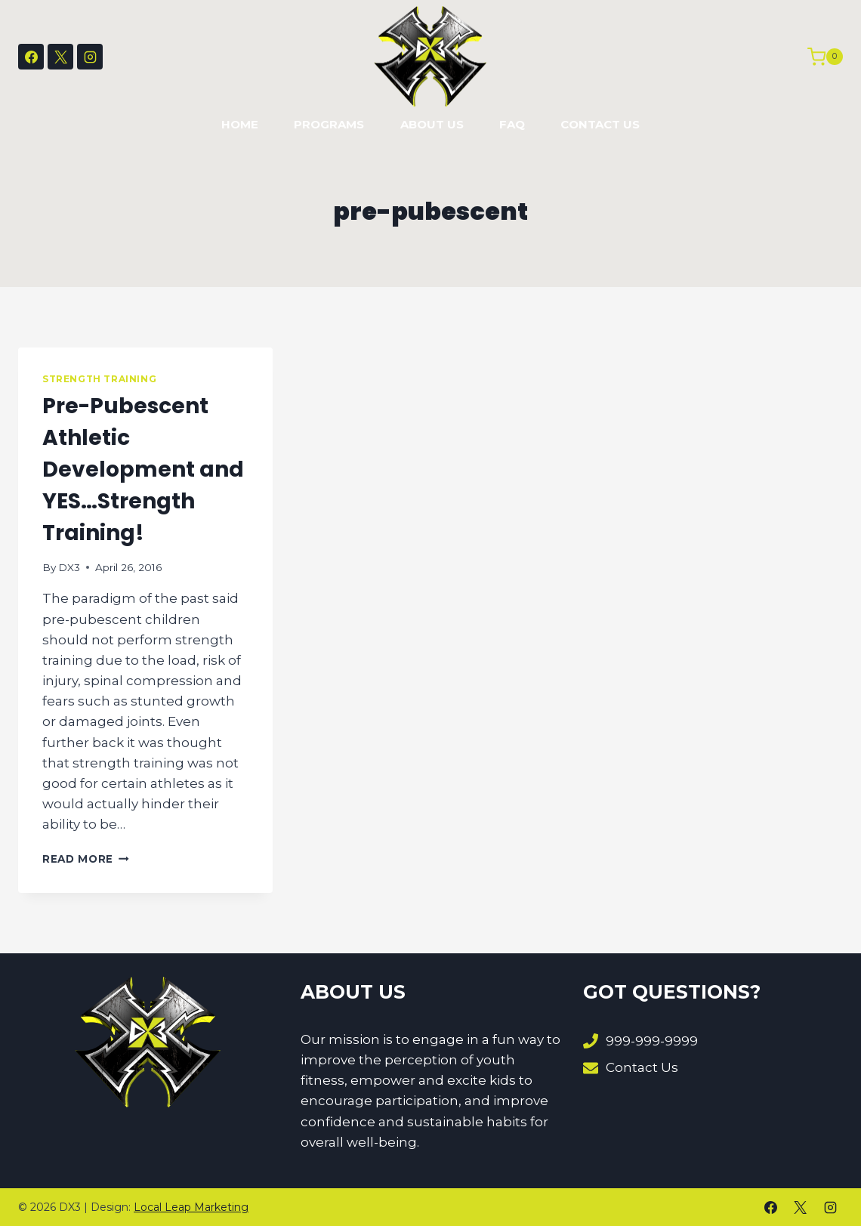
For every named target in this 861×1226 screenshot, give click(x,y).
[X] (60, 56)
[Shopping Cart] (825, 56)
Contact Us (600, 124)
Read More (85, 859)
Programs (329, 124)
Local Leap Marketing (191, 1207)
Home (239, 124)
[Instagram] (90, 56)
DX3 (69, 567)
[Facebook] (31, 56)
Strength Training (99, 378)
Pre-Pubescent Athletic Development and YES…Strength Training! (143, 469)
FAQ (512, 124)
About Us (432, 124)
